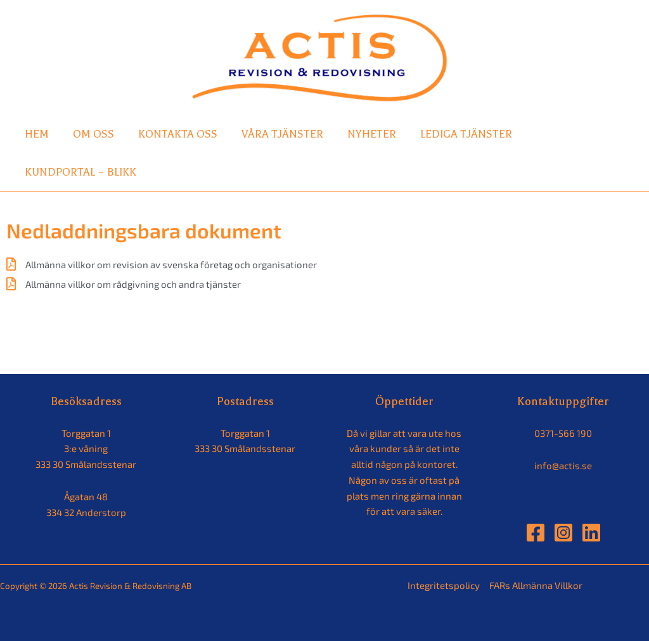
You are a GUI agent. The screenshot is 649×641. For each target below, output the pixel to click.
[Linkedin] (591, 532)
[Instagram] (563, 532)
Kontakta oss (177, 134)
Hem (37, 134)
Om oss (93, 134)
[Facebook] (535, 532)
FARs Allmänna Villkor (535, 585)
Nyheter (371, 134)
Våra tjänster (282, 134)
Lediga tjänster (466, 134)
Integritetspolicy (444, 585)
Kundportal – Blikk (80, 172)
